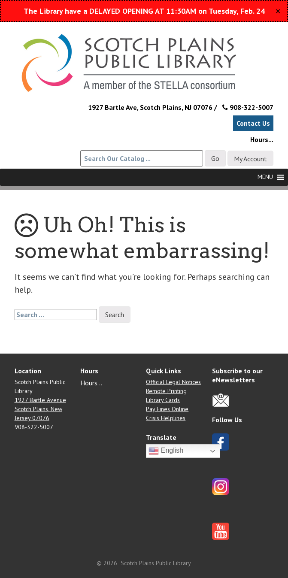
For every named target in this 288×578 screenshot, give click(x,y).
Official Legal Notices (173, 382)
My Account (250, 158)
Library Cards (163, 400)
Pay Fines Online (167, 409)
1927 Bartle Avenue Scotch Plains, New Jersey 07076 (40, 409)
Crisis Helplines (165, 418)
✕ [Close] (278, 11)
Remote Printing (166, 391)
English (166, 451)
